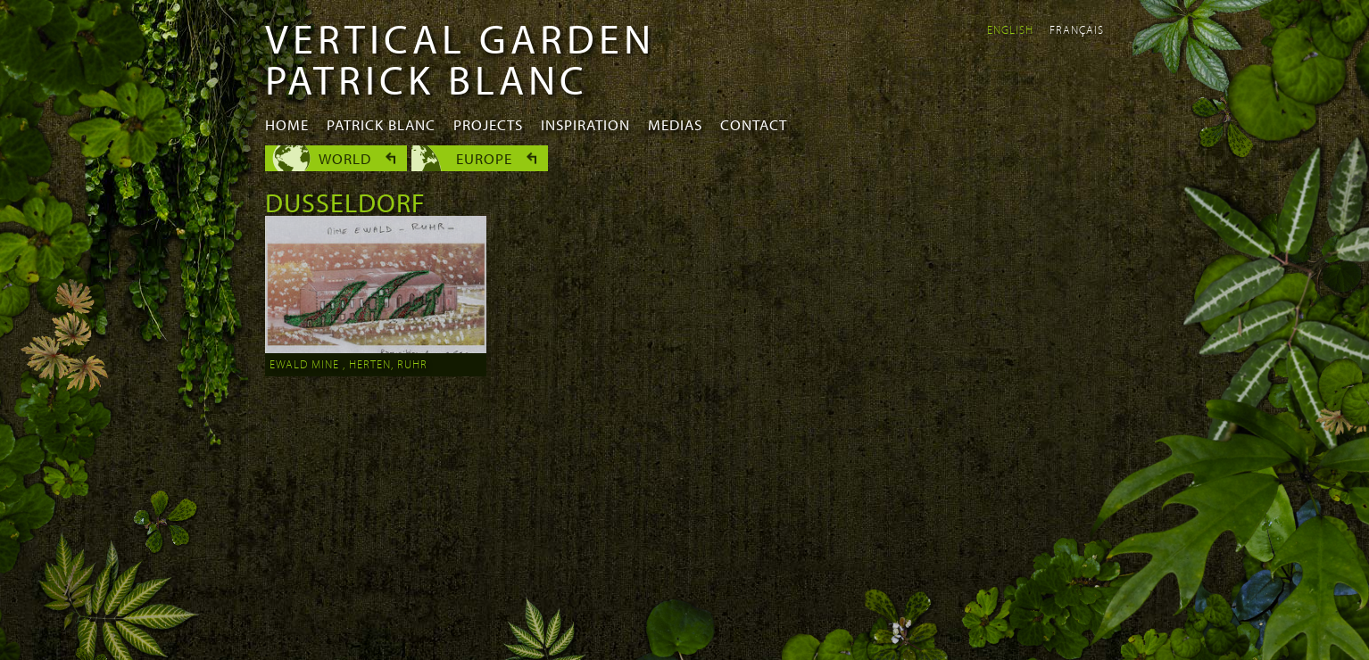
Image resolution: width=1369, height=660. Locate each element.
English (1010, 29)
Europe (484, 158)
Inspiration (585, 124)
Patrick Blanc (381, 124)
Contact (753, 124)
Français (1077, 29)
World (345, 158)
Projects (488, 124)
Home (287, 124)
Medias (675, 124)
